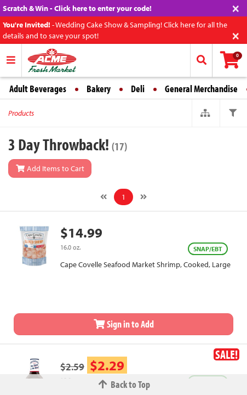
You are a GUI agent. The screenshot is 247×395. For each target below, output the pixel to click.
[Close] (235, 7)
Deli (138, 88)
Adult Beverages (37, 88)
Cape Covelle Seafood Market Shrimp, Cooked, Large (145, 264)
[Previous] (103, 197)
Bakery (99, 88)
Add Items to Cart (49, 168)
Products (21, 113)
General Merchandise (201, 88)
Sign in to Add (123, 324)
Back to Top (124, 384)
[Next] (143, 197)
